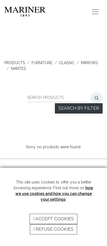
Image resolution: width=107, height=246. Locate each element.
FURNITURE (42, 63)
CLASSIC (66, 63)
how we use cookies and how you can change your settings (54, 193)
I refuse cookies (53, 229)
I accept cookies (53, 218)
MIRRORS (89, 63)
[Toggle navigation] (95, 12)
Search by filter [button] (78, 108)
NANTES (18, 68)
